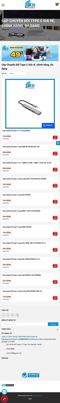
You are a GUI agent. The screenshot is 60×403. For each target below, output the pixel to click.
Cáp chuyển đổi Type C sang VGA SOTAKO (17, 195)
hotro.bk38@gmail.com (13, 353)
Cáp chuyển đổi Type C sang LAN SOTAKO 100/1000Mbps (22, 275)
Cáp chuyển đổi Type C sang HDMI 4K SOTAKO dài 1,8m (21, 147)
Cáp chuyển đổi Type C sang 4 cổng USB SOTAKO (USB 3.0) (22, 291)
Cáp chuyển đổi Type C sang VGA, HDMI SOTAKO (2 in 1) (21, 259)
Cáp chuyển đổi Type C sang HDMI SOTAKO (17, 227)
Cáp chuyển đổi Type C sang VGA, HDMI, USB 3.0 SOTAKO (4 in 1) (24, 243)
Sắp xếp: (4, 73)
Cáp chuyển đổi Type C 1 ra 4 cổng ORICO (16, 131)
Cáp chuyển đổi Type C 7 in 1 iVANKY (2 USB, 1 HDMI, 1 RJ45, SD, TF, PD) (27, 163)
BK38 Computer (37, 395)
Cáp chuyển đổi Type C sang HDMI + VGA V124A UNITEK (21, 211)
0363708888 (10, 349)
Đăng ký (53, 324)
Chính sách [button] (30, 329)
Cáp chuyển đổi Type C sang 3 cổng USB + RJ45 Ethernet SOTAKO (24, 179)
